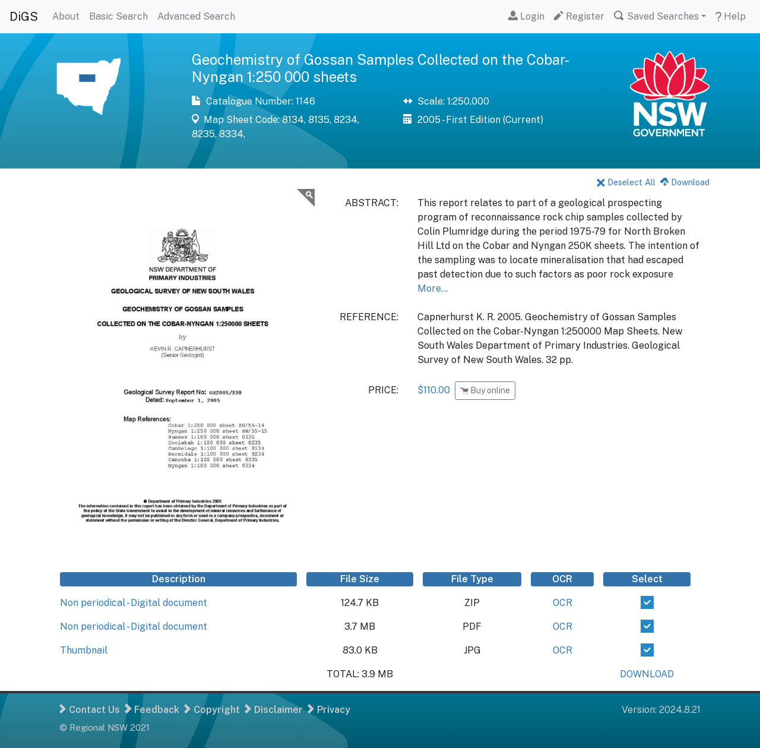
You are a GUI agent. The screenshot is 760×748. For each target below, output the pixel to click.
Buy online (485, 390)
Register (579, 16)
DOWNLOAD (647, 674)
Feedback (152, 709)
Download (685, 182)
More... (432, 288)
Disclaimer (274, 709)
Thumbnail (83, 650)
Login (526, 16)
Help (730, 16)
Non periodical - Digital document (133, 602)
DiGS (24, 17)
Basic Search (118, 16)
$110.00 (433, 390)
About (66, 16)
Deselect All (626, 182)
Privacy (329, 709)
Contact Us (89, 709)
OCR (562, 602)
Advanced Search (196, 16)
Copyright (212, 709)
